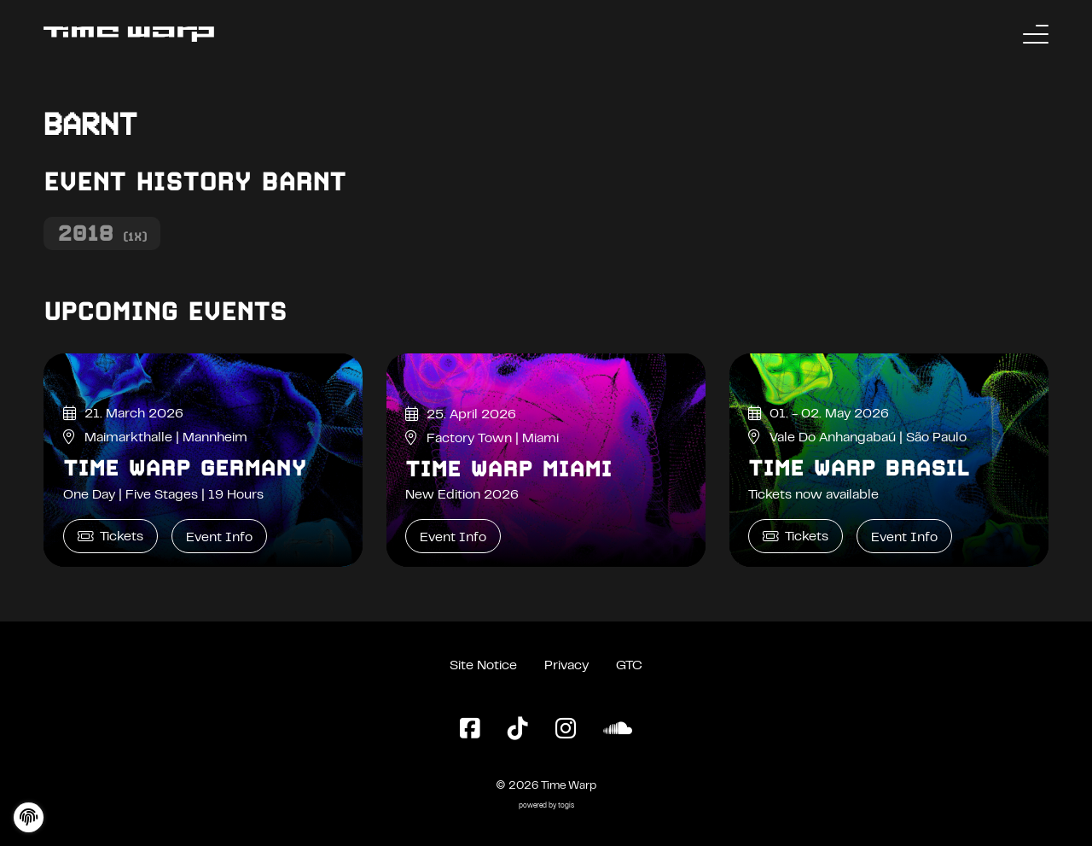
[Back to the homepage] (129, 34)
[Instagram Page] (566, 730)
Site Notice (483, 666)
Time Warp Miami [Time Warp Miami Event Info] (508, 468)
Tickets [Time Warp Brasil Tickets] (795, 536)
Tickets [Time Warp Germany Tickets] (110, 536)
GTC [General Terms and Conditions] (629, 666)
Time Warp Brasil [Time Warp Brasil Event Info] (858, 468)
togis (566, 806)
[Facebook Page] (470, 730)
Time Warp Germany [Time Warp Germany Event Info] (184, 468)
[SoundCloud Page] (618, 730)
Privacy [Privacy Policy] (566, 666)
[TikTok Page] (518, 730)
